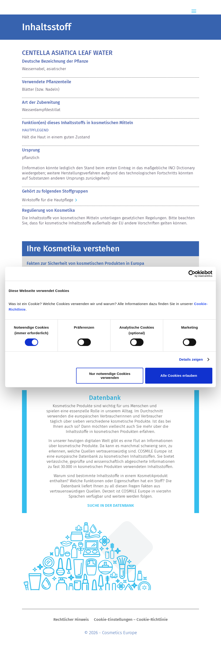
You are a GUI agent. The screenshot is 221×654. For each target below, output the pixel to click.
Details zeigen (191, 359)
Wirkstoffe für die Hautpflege (47, 200)
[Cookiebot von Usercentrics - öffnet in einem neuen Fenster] (191, 273)
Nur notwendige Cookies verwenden (109, 376)
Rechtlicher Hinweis (71, 620)
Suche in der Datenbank (110, 505)
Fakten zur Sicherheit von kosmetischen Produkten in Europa (85, 263)
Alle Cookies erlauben (178, 375)
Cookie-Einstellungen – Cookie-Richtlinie (131, 620)
